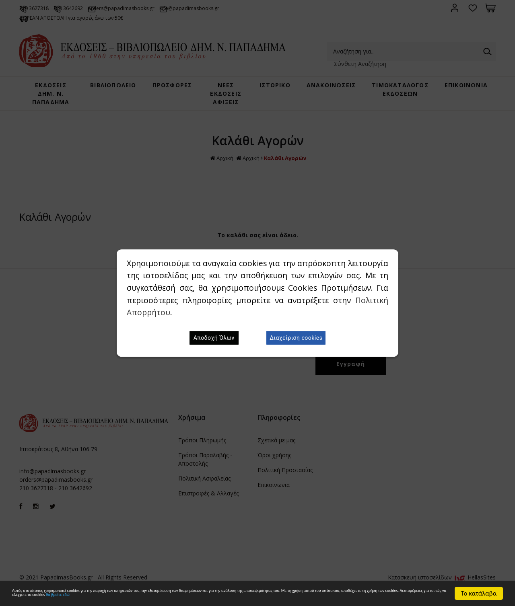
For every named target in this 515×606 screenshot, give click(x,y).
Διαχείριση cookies (295, 338)
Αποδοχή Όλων (214, 338)
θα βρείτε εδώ (378, 597)
